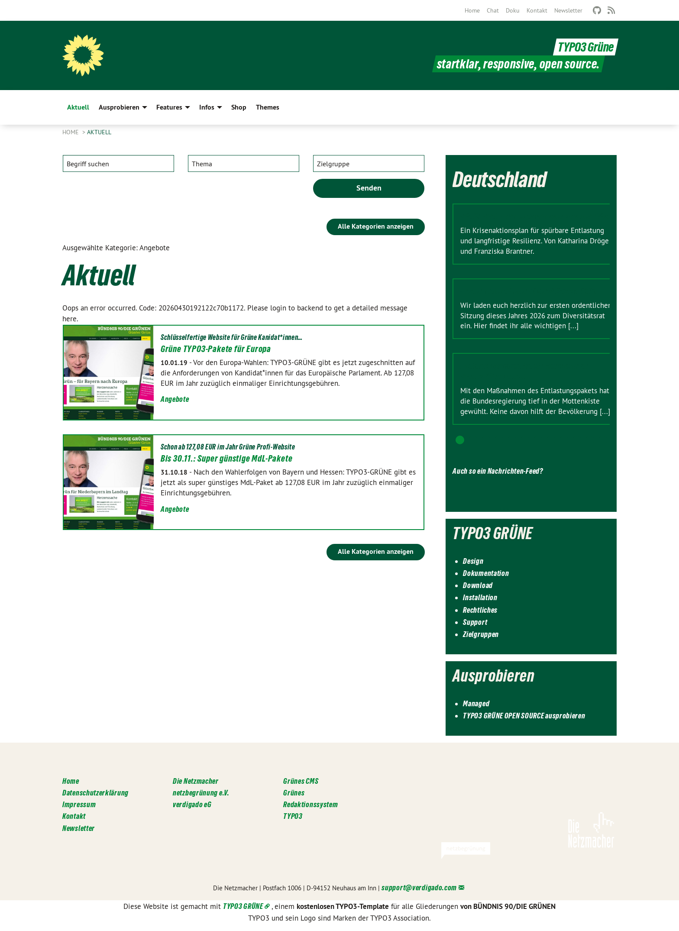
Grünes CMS (300, 781)
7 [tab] (538, 440)
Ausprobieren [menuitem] (119, 107)
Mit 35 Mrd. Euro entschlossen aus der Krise (535, 216)
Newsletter (568, 10)
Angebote (175, 399)
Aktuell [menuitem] (78, 107)
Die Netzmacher (196, 781)
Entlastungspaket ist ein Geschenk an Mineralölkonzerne (524, 371)
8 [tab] (550, 440)
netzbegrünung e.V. (201, 792)
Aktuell (99, 132)
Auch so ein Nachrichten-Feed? (498, 470)
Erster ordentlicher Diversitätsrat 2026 (528, 291)
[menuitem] (472, 10)
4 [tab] (499, 440)
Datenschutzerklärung (95, 792)
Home (472, 10)
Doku (513, 10)
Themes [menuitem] (267, 107)
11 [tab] (589, 440)
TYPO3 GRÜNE (243, 906)
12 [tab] (602, 440)
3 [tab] (486, 440)
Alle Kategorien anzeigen (376, 226)
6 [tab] (525, 440)
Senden (369, 188)
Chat (493, 10)
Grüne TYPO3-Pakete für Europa (216, 349)
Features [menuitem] (169, 107)
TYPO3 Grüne (586, 47)
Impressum (79, 804)
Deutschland (499, 179)
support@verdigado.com (419, 887)
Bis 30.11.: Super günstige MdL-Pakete (227, 458)
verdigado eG (192, 804)
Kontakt (537, 10)
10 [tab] (576, 440)
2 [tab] (473, 440)
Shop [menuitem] (238, 107)
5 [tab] (512, 440)
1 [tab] (460, 440)
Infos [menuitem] (206, 107)
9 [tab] (563, 440)
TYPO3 (293, 816)
